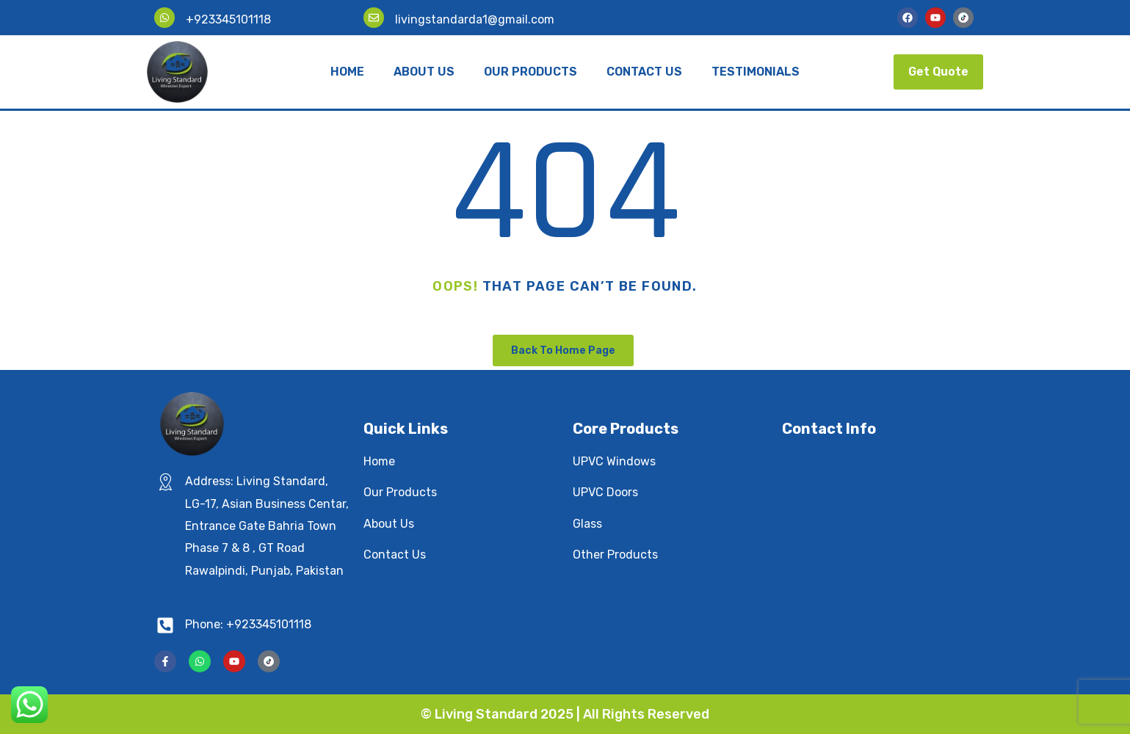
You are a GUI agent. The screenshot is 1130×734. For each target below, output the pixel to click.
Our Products (530, 72)
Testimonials (755, 72)
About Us (424, 72)
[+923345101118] (164, 17)
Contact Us (644, 72)
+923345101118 (228, 19)
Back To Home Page (563, 350)
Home (347, 72)
